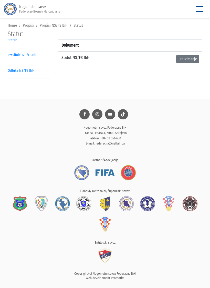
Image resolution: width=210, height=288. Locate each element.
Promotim (117, 278)
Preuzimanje (187, 59)
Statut (78, 25)
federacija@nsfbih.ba (110, 143)
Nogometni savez (32, 9)
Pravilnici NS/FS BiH (22, 55)
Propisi (28, 25)
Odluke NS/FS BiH (21, 70)
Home (12, 25)
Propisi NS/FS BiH (54, 25)
